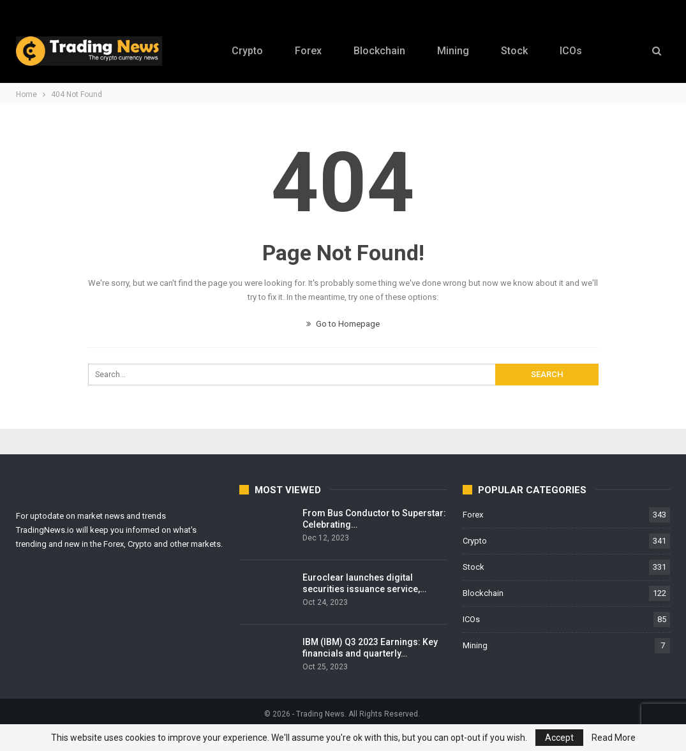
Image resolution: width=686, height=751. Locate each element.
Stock (516, 51)
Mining (454, 51)
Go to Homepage (343, 324)
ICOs (575, 51)
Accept (559, 737)
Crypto (242, 51)
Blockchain (378, 51)
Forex (305, 51)
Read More (614, 737)
